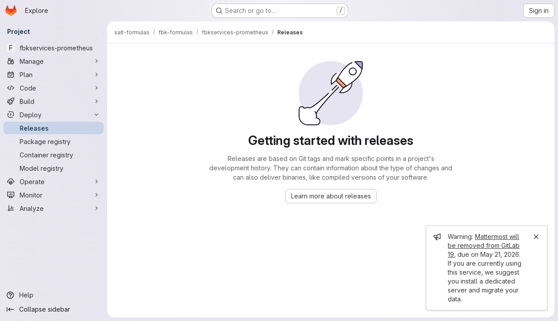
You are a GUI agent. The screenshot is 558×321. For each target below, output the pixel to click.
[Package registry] (54, 141)
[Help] (54, 295)
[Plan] (54, 74)
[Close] (536, 236)
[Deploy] (54, 114)
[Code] (54, 88)
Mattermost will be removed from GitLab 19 (484, 245)
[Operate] (54, 181)
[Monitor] (54, 195)
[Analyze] (54, 208)
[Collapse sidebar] (54, 309)
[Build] (54, 101)
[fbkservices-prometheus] (54, 47)
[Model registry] (54, 168)
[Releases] (54, 128)
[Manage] (54, 61)
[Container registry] (54, 154)
